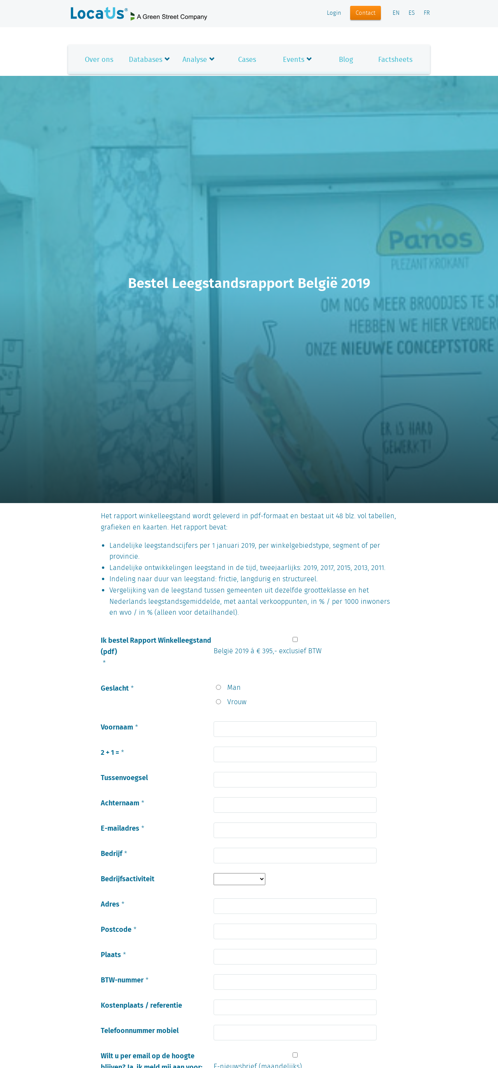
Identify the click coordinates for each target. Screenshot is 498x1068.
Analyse (194, 59)
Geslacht (115, 687)
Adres (110, 903)
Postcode (116, 929)
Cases (247, 59)
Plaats (111, 954)
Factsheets (395, 59)
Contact (365, 13)
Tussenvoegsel (124, 777)
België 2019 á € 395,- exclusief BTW (268, 651)
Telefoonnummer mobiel (140, 1030)
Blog (346, 59)
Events (293, 59)
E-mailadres (120, 827)
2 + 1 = (110, 752)
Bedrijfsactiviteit (127, 878)
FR (427, 13)
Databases (145, 59)
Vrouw (237, 702)
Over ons (99, 59)
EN (396, 13)
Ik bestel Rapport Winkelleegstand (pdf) (156, 646)
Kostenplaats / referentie (141, 1005)
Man (234, 687)
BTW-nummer (122, 979)
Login (334, 13)
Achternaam (120, 802)
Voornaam (117, 726)
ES (412, 13)
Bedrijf (111, 853)
